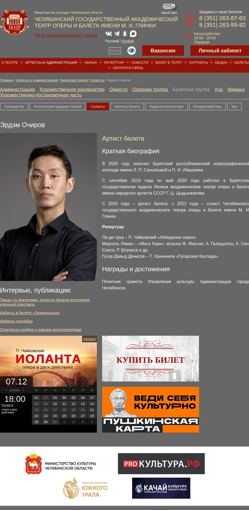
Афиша (90, 63)
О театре (9, 63)
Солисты (97, 80)
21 (92, 410)
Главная (6, 80)
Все (234, 106)
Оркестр (118, 89)
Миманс (236, 89)
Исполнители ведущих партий (57, 106)
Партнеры (198, 63)
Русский (112, 41)
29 (36, 422)
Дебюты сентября (16, 321)
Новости (139, 63)
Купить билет (151, 360)
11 (64, 404)
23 (45, 416)
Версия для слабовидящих (131, 50)
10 (55, 404)
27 (82, 416)
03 (55, 398)
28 (92, 416)
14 (92, 404)
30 (45, 422)
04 (64, 398)
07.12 (16, 381)
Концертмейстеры (207, 106)
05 (73, 398)
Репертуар (114, 63)
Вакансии (163, 50)
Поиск (115, 51)
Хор (219, 89)
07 (92, 398)
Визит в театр (168, 63)
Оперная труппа (150, 89)
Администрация (17, 89)
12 (73, 404)
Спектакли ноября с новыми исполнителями (40, 329)
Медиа (221, 63)
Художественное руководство (71, 89)
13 (82, 404)
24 (55, 416)
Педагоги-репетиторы (166, 106)
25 (64, 416)
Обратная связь (128, 68)
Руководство (14, 106)
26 (73, 416)
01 (36, 398)
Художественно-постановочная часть (41, 95)
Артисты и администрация (51, 63)
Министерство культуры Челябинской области (68, 12)
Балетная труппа (74, 80)
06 (82, 398)
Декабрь (15, 390)
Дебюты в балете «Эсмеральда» (30, 312)
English (128, 41)
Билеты (242, 63)
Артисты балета (127, 106)
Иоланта (7, 405)
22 (36, 416)
